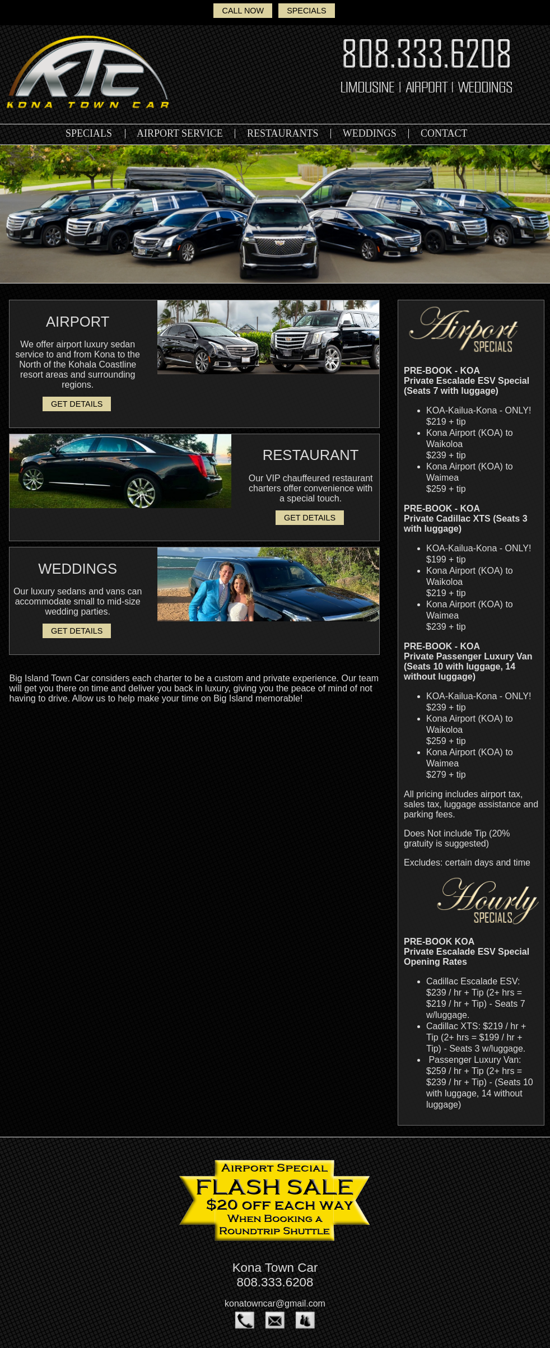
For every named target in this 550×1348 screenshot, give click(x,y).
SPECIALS (306, 10)
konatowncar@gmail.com (275, 1303)
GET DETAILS (76, 403)
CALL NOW (243, 10)
